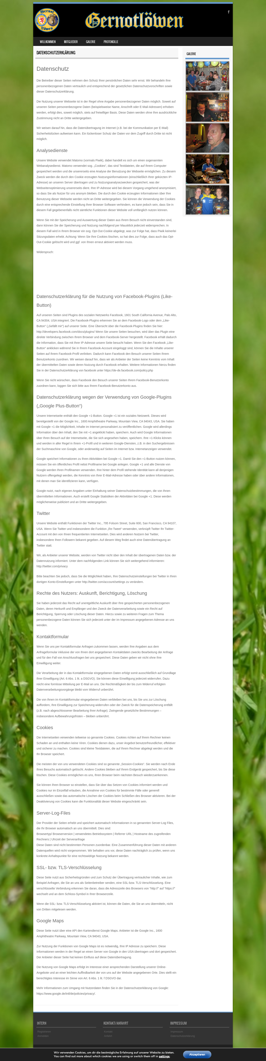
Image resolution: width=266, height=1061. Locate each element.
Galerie (90, 42)
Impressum (177, 1031)
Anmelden (43, 1036)
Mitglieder (71, 42)
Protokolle (111, 42)
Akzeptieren (197, 1054)
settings (164, 1056)
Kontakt (108, 1031)
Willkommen (48, 42)
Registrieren (44, 1031)
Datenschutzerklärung (183, 1036)
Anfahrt (108, 1036)
